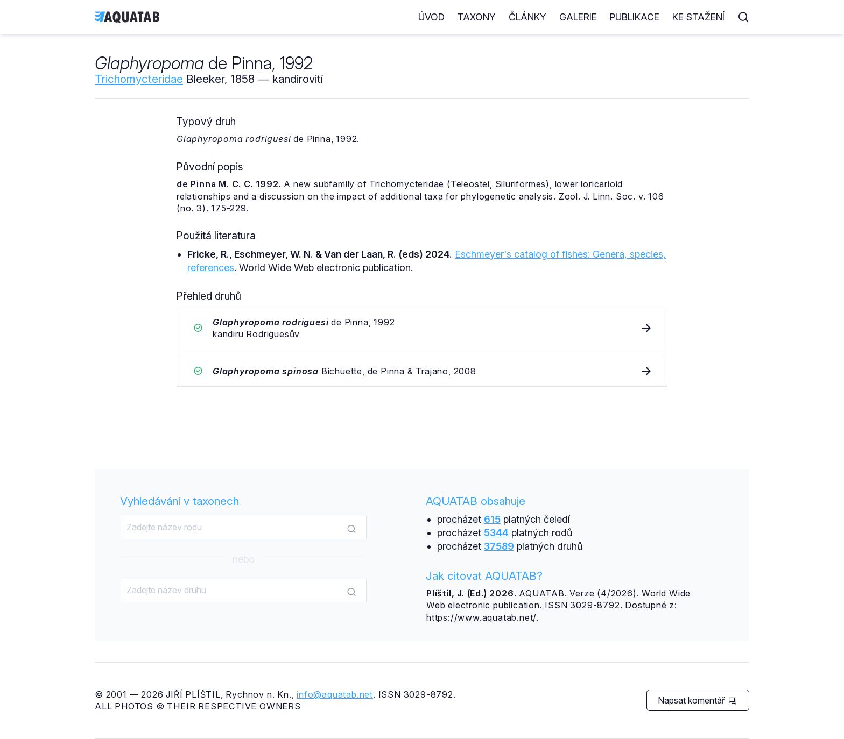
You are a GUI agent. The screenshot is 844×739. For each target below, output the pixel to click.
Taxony (477, 17)
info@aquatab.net (335, 694)
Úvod (431, 17)
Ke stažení (698, 17)
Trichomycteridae (139, 79)
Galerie (578, 17)
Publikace (634, 17)
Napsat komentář (697, 700)
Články (527, 17)
